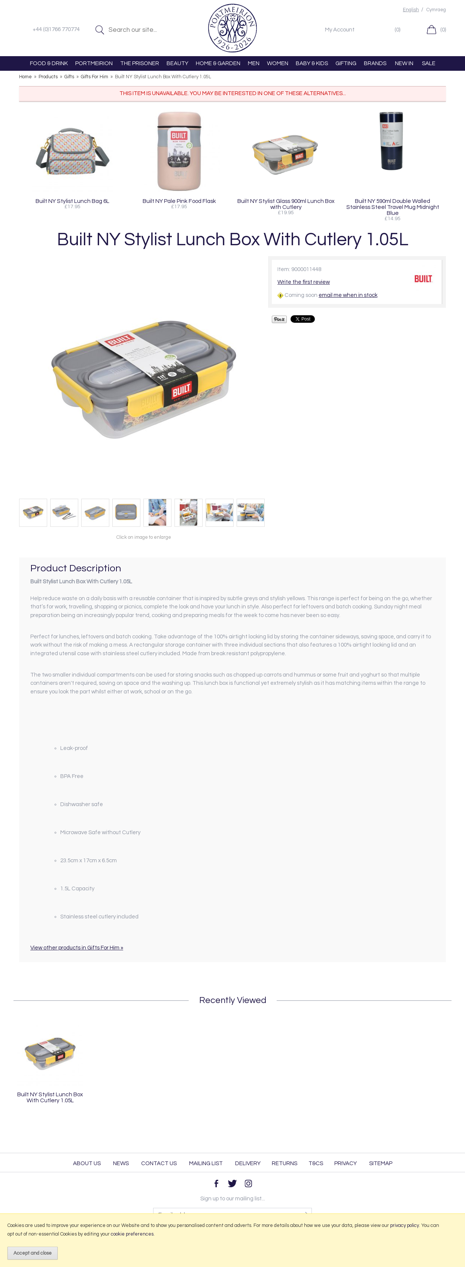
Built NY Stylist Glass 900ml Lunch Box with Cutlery (285, 204)
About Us (87, 1163)
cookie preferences (132, 1234)
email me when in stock (348, 295)
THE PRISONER (139, 63)
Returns (284, 1163)
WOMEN (277, 63)
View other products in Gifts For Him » (76, 948)
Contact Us (159, 1163)
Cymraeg (436, 9)
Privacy (345, 1163)
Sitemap (380, 1163)
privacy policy (404, 1225)
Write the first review (303, 282)
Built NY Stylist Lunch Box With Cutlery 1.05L (50, 1097)
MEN (253, 63)
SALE (428, 63)
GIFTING (345, 63)
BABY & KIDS (312, 63)
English (411, 9)
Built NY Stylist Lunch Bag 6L (72, 201)
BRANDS (375, 63)
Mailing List (206, 1163)
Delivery (248, 1163)
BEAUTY (177, 63)
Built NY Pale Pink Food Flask (179, 201)
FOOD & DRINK (49, 63)
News (121, 1163)
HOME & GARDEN (218, 63)
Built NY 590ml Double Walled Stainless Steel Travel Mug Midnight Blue (392, 207)
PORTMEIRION (94, 63)
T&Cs (316, 1163)
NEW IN (404, 63)
